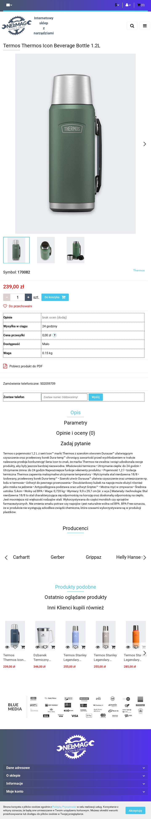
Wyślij (96, 397)
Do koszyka (55, 297)
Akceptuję (135, 810)
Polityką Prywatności (64, 806)
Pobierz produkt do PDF (22, 366)
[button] (141, 5)
